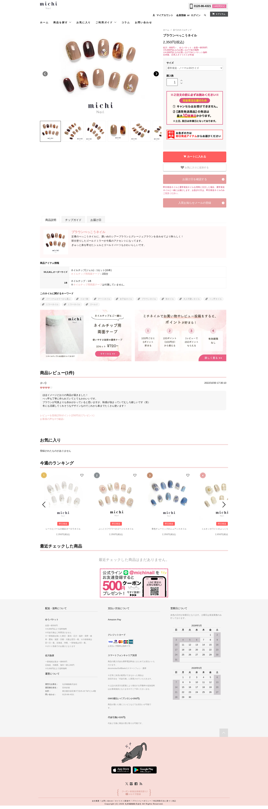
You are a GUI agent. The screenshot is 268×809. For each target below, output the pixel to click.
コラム (126, 22)
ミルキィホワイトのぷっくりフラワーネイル (222, 529)
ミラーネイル (52, 304)
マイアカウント (164, 15)
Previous (45, 73)
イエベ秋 (84, 299)
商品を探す (62, 22)
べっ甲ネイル (215, 299)
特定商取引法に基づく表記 (164, 801)
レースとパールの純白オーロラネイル (63, 529)
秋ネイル (170, 299)
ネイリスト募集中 (122, 801)
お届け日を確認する (194, 179)
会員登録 (181, 15)
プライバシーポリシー (141, 801)
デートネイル (104, 299)
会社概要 (95, 801)
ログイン (195, 15)
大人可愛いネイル (191, 299)
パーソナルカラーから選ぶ (58, 299)
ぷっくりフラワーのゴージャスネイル (116, 529)
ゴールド (94, 304)
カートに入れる (196, 156)
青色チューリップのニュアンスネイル (169, 529)
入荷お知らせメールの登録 (194, 202)
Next (156, 73)
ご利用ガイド (106, 22)
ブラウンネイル (149, 299)
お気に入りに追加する (195, 167)
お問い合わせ (143, 22)
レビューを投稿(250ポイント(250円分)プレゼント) (67, 415)
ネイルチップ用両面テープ (85, 273)
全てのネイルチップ (182, 30)
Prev (44, 504)
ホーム (44, 22)
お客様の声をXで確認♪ (52, 419)
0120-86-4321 (202, 6)
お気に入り (83, 22)
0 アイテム (218, 13)
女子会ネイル (126, 299)
